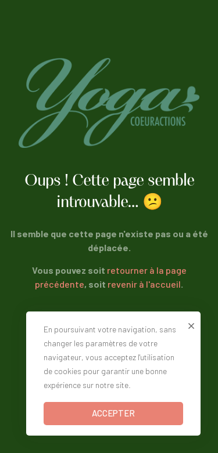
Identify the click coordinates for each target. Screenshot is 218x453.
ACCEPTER (113, 413)
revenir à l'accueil (144, 283)
